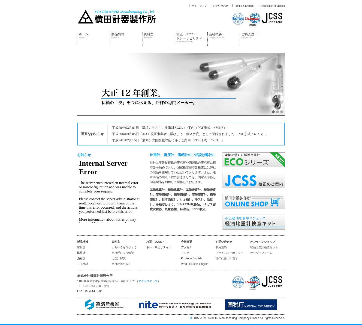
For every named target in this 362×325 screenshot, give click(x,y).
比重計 (81, 252)
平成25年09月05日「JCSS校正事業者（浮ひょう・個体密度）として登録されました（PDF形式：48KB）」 (190, 134)
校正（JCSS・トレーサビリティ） (190, 37)
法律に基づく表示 (227, 258)
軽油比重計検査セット (264, 247)
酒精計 (81, 258)
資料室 (149, 35)
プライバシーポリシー (229, 252)
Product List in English (194, 264)
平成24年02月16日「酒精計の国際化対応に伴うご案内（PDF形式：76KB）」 (168, 140)
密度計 (81, 247)
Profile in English (191, 258)
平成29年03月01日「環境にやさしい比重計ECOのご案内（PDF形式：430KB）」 (171, 128)
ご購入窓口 (249, 35)
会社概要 (217, 35)
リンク (185, 252)
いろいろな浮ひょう (124, 247)
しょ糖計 (82, 264)
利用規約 (221, 247)
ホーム (83, 35)
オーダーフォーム (261, 252)
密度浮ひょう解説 (123, 252)
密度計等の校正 (121, 264)
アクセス (186, 247)
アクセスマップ (148, 281)
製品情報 (117, 35)
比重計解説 (119, 258)
